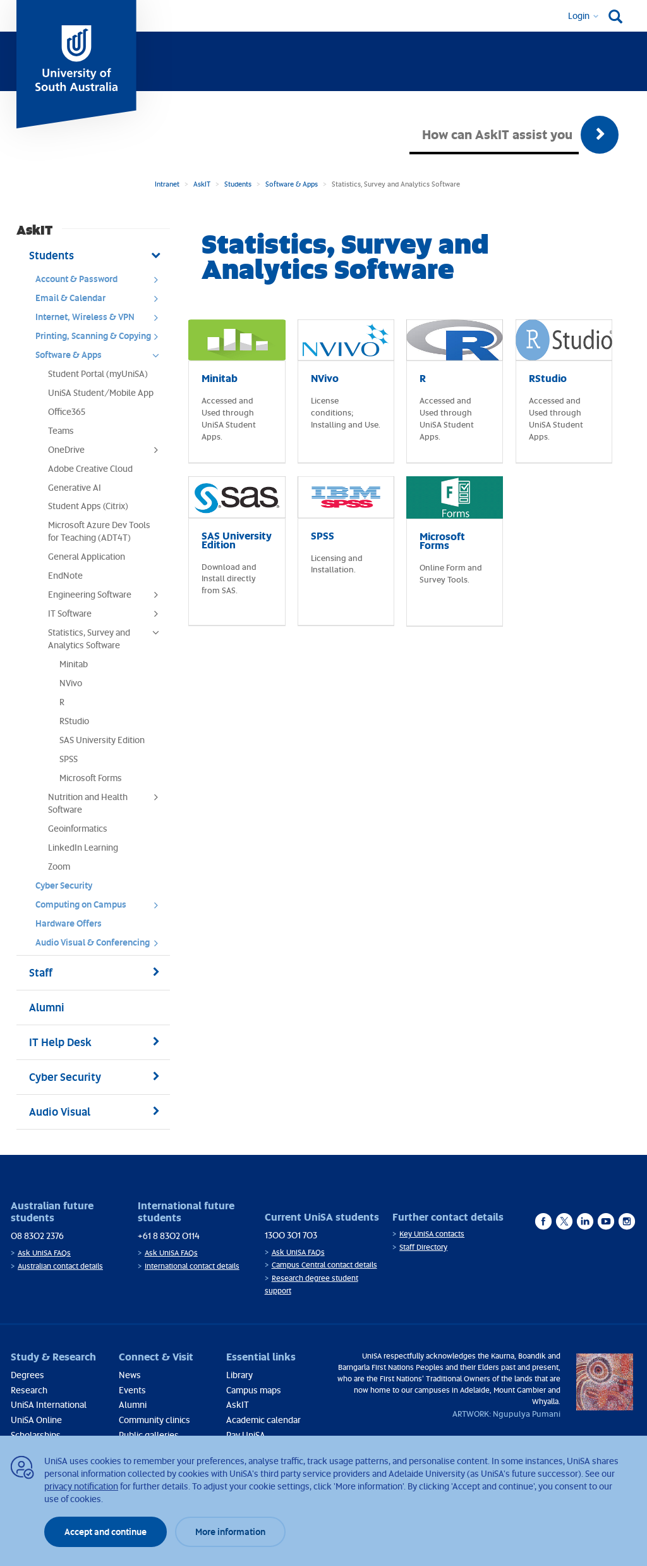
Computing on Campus (101, 907)
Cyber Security (63, 885)
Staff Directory (423, 1247)
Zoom (59, 866)
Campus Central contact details (324, 1264)
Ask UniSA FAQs (44, 1252)
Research (29, 1390)
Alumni (133, 1404)
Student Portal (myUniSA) (98, 373)
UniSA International (49, 1404)
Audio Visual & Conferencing (101, 945)
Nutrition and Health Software (107, 803)
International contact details (192, 1266)
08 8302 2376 (37, 1236)
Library (239, 1375)
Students (237, 183)
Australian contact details (60, 1266)
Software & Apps (291, 183)
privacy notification (81, 1486)
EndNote (65, 575)
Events (132, 1390)
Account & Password (101, 282)
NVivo (70, 683)
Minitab (73, 664)
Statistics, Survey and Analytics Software (107, 638)
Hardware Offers (68, 923)
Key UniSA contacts (431, 1233)
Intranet (167, 183)
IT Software (107, 616)
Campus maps (253, 1390)
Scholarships (36, 1435)
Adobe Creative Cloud (90, 468)
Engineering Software (107, 597)
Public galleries (149, 1435)
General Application (86, 556)
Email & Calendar (101, 301)
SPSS (68, 759)
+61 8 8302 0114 (169, 1236)
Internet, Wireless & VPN (101, 320)
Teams (61, 430)
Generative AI (74, 487)
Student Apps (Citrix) (88, 506)
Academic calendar (263, 1420)
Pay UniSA (245, 1435)
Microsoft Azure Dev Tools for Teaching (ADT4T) (99, 531)
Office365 (66, 411)
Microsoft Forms (90, 778)
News (130, 1375)
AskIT (201, 183)
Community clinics (154, 1420)
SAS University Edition (102, 740)
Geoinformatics (77, 828)
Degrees (27, 1375)
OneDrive (107, 452)
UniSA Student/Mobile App (101, 392)
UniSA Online (36, 1420)
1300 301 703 (291, 1235)
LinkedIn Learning (83, 847)
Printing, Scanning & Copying (101, 339)
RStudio (74, 721)
